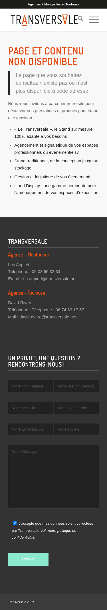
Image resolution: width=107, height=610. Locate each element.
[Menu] (91, 19)
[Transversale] (44, 19)
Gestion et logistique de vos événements (52, 176)
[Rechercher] (77, 19)
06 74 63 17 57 (70, 309)
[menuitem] (77, 19)
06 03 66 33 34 (46, 271)
